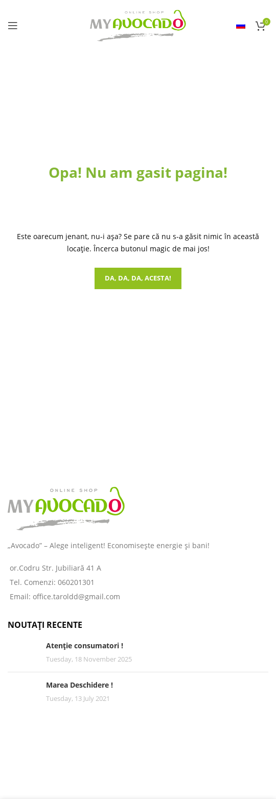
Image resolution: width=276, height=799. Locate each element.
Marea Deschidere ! (79, 685)
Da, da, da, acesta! (138, 278)
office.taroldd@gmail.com (76, 596)
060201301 (76, 582)
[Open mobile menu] (13, 25)
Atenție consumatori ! (84, 645)
